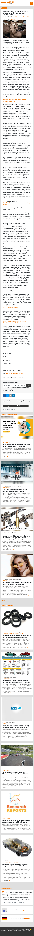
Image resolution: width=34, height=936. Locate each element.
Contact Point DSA (26, 930)
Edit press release (22, 406)
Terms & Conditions (18, 930)
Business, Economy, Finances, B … (14, 486)
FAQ (2, 930)
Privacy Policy (10, 930)
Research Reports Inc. (6, 818)
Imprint (4, 930)
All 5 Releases (5, 601)
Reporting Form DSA (5, 931)
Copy (28, 385)
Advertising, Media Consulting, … (14, 579)
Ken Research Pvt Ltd (6, 678)
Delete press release (9, 406)
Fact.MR (4, 723)
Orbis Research (5, 770)
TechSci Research (14, 19)
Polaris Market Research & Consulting (10, 862)
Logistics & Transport (11, 677)
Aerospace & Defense (12, 532)
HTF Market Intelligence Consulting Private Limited (12, 633)
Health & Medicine (11, 441)
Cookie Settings (13, 931)
